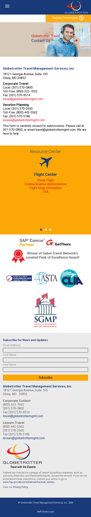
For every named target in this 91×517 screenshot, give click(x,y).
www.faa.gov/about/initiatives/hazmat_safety (28, 482)
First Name (9, 354)
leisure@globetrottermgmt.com (24, 120)
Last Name (9, 364)
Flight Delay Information (45, 188)
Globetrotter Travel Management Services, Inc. (37, 386)
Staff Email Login (45, 511)
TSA (45, 192)
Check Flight (45, 180)
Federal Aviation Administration (46, 184)
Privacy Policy (20, 487)
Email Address (11, 345)
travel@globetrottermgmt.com (23, 99)
